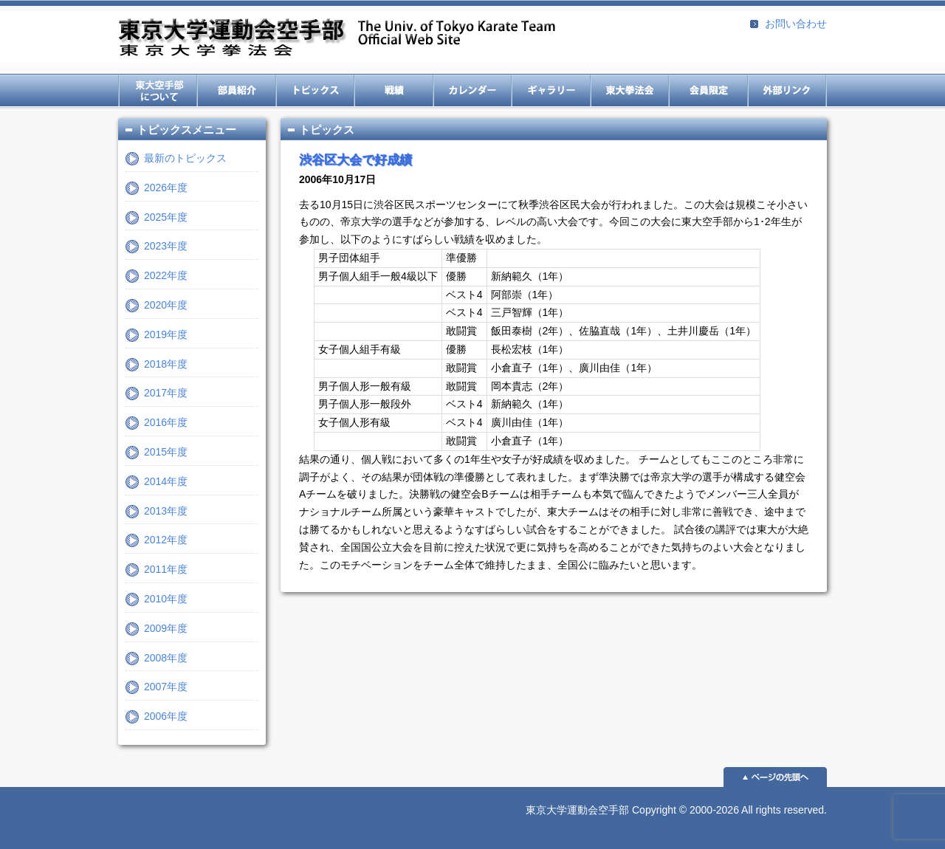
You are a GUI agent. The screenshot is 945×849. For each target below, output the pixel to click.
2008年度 (166, 658)
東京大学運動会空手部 (336, 38)
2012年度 (166, 540)
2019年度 (166, 334)
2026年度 (166, 187)
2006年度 (166, 716)
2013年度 (166, 511)
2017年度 (166, 393)
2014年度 (166, 481)
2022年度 (166, 275)
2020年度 (166, 305)
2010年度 (166, 599)
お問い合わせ (796, 23)
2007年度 (166, 686)
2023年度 (166, 246)
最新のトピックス (185, 158)
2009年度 (166, 628)
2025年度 (166, 217)
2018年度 (166, 364)
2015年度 (166, 452)
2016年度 (166, 422)
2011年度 (166, 569)
